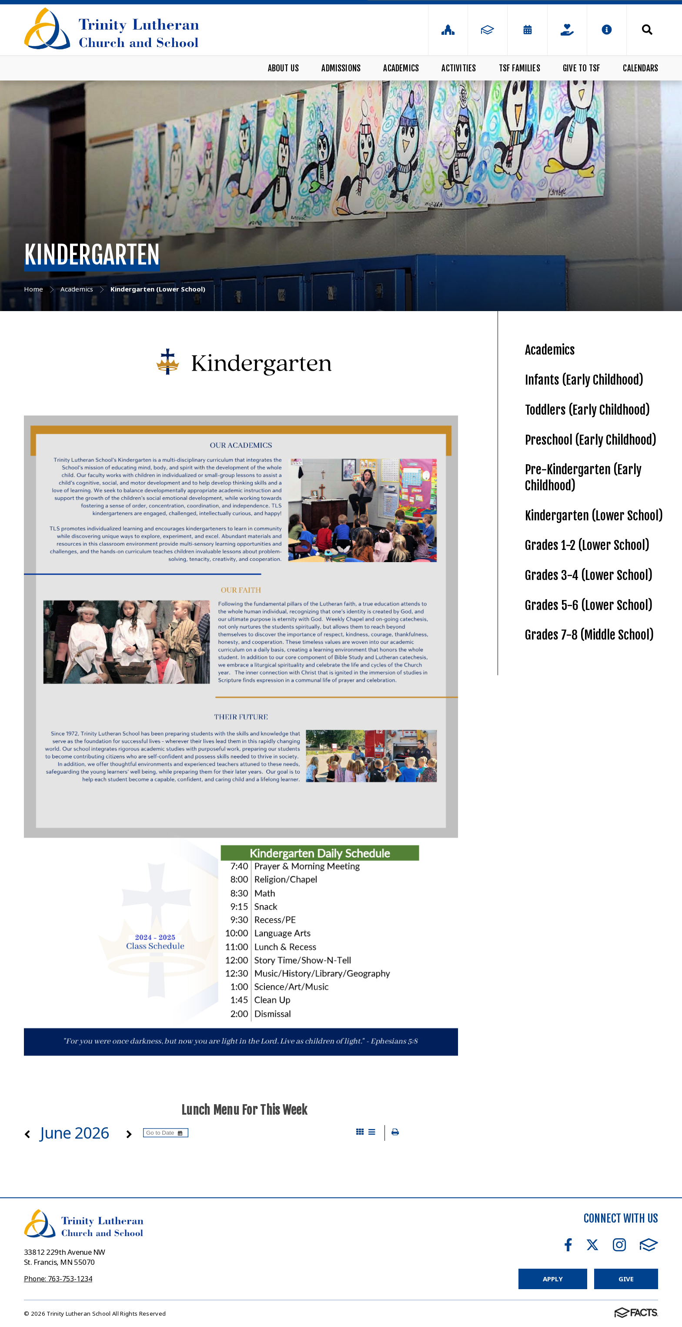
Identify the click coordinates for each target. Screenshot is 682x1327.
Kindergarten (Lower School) (594, 515)
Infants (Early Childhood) (584, 380)
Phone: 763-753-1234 (58, 1278)
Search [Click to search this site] (647, 29)
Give (626, 1278)
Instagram (619, 1244)
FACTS (649, 1244)
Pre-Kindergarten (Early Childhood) (583, 477)
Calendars (640, 68)
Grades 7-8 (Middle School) (589, 635)
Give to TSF (581, 68)
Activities (458, 68)
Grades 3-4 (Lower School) (588, 575)
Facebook (568, 1244)
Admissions (341, 68)
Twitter (592, 1244)
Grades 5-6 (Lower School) (588, 605)
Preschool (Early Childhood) (590, 440)
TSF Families (519, 68)
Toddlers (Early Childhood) (587, 410)
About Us (283, 68)
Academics (401, 68)
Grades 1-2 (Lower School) (587, 545)
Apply (552, 1278)
